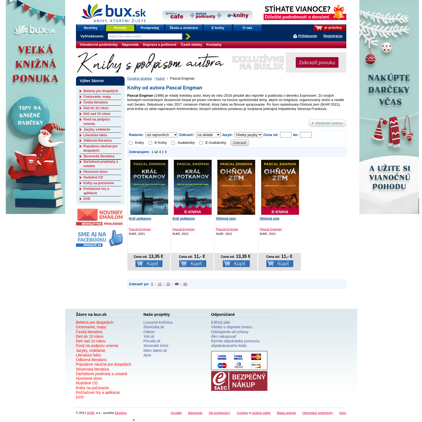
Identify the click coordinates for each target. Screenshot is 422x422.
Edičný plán (221, 322)
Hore (342, 412)
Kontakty (214, 45)
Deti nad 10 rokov (97, 114)
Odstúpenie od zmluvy (230, 332)
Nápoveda (130, 45)
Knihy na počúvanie (99, 183)
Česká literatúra (96, 102)
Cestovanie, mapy (97, 97)
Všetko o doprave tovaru (231, 327)
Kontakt (176, 412)
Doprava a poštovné (160, 45)
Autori (160, 78)
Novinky (91, 28)
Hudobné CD (93, 177)
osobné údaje (261, 412)
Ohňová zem (226, 218)
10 (159, 284)
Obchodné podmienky (317, 412)
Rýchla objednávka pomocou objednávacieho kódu (235, 343)
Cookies (242, 412)
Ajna (147, 355)
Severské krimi (156, 345)
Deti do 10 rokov (96, 108)
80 (185, 284)
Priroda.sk (152, 341)
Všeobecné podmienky (99, 45)
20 (168, 284)
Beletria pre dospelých (101, 91)
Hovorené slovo (96, 172)
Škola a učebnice (184, 28)
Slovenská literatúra (99, 156)
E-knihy (217, 28)
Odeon (149, 332)
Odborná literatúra (98, 140)
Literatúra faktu (95, 135)
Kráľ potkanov (140, 218)
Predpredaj (150, 28)
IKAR (90, 412)
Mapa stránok (286, 412)
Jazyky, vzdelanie (97, 129)
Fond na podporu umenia (97, 345)
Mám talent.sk (155, 350)
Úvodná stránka (139, 78)
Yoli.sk (149, 336)
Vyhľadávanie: (93, 36)
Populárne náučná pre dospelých (103, 364)
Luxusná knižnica (158, 322)
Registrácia (332, 36)
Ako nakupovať (224, 336)
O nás (247, 28)
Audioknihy (183, 143)
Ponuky (120, 28)
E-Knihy (157, 143)
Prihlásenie (307, 36)
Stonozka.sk (154, 327)
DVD (87, 199)
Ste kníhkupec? (220, 412)
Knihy (136, 143)
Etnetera (121, 412)
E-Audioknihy (212, 143)
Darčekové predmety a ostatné (102, 374)
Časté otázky (191, 45)
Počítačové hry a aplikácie (96, 191)
